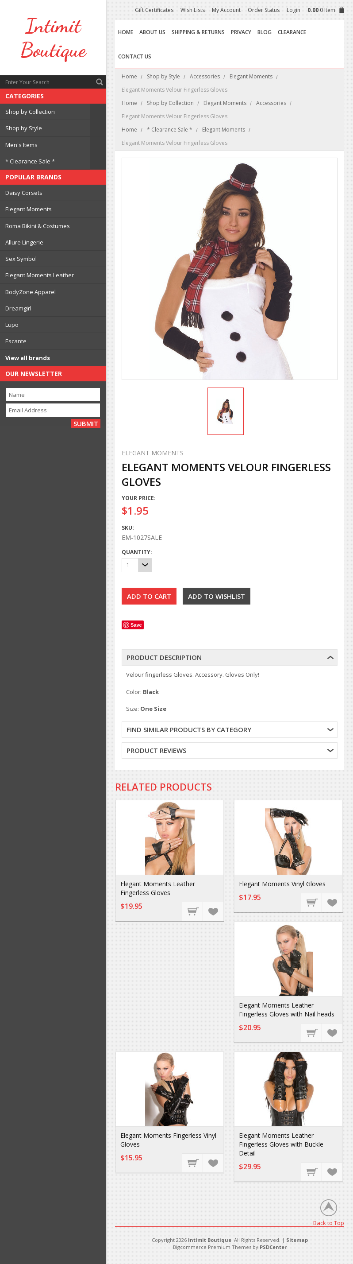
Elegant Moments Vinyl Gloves (282, 884)
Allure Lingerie (24, 242)
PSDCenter (273, 1247)
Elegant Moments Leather (39, 275)
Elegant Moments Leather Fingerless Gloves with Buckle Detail (281, 1144)
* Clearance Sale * (30, 161)
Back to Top (328, 1222)
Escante (16, 341)
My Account (226, 10)
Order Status (264, 10)
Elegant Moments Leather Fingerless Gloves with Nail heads (286, 1009)
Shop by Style (23, 128)
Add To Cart (193, 911)
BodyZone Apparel (30, 292)
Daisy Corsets (23, 193)
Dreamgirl (18, 308)
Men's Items (21, 145)
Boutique (53, 37)
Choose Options (193, 1162)
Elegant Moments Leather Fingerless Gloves (157, 888)
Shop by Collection (30, 112)
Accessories (205, 76)
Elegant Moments (28, 209)
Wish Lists (192, 10)
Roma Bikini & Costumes (37, 226)
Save (136, 625)
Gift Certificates (154, 10)
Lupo (12, 325)
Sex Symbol (21, 259)
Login (293, 10)
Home (129, 76)
